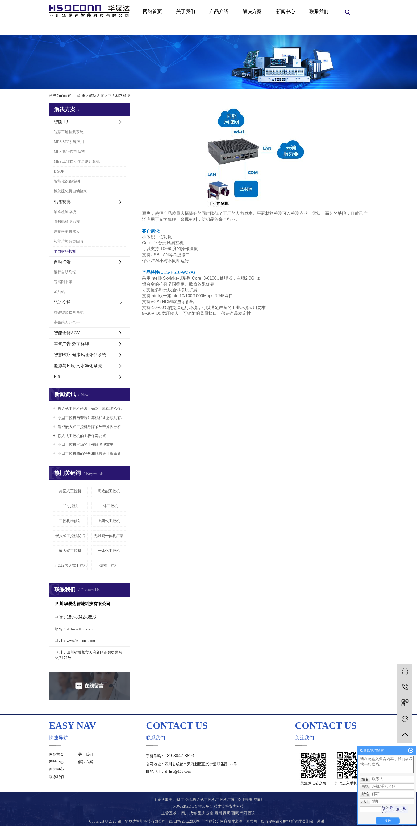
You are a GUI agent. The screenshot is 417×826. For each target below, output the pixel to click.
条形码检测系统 (67, 222)
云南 (210, 813)
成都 (193, 813)
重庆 (202, 813)
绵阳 (244, 813)
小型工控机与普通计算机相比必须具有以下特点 (91, 418)
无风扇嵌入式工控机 (70, 566)
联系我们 (318, 11)
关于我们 (185, 11)
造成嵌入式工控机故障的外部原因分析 (89, 427)
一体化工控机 (109, 551)
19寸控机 (70, 506)
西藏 (235, 813)
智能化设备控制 (67, 181)
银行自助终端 (65, 272)
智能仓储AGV (67, 333)
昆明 (227, 813)
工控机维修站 (70, 521)
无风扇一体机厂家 (109, 536)
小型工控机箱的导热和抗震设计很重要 (89, 454)
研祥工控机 (108, 566)
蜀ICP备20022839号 (185, 821)
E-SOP (59, 171)
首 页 (81, 96)
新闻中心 (285, 11)
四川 (185, 813)
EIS (57, 376)
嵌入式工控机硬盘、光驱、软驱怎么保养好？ (91, 409)
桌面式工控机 (70, 491)
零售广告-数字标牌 (71, 343)
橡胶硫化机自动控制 (70, 191)
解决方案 (252, 11)
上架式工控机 (109, 521)
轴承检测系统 (65, 212)
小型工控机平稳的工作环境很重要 (85, 445)
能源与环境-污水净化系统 (78, 365)
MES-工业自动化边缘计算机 (77, 162)
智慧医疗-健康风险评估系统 (80, 354)
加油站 (59, 292)
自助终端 (62, 261)
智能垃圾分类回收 (69, 241)
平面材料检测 (65, 251)
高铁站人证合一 (67, 322)
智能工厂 (62, 121)
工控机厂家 (225, 800)
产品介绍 (218, 11)
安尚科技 (236, 806)
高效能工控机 (109, 491)
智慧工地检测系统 (69, 132)
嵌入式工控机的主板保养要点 (81, 436)
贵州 (219, 813)
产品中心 (56, 762)
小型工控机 (182, 800)
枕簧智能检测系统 (69, 313)
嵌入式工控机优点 (70, 536)
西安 (252, 813)
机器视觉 (62, 201)
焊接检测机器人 (67, 232)
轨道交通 (62, 302)
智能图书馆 (63, 282)
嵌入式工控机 (70, 551)
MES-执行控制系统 (69, 152)
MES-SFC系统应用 (69, 142)
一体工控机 (108, 506)
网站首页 (152, 11)
